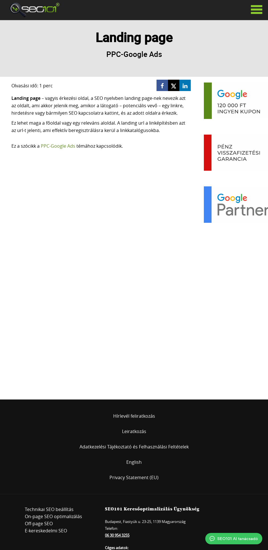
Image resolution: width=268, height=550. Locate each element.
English (134, 462)
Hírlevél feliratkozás (134, 416)
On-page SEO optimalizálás (53, 516)
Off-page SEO (39, 523)
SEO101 (33, 9)
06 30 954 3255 (117, 535)
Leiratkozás (134, 431)
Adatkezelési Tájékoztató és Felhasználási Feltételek (134, 447)
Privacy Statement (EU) (134, 477)
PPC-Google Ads (58, 146)
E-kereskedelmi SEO (46, 530)
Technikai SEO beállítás (49, 509)
